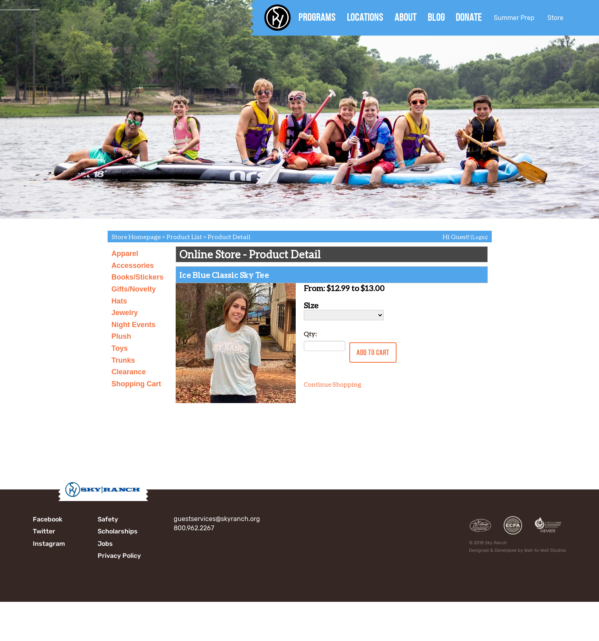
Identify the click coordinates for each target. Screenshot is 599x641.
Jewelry (125, 313)
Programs (317, 17)
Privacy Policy (119, 555)
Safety (108, 519)
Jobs (105, 543)
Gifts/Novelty (134, 289)
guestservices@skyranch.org (217, 519)
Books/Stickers (138, 277)
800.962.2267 (194, 528)
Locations (365, 17)
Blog (436, 17)
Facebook (47, 519)
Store (555, 18)
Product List (184, 236)
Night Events (134, 325)
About (406, 17)
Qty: (310, 333)
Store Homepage (136, 236)
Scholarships (118, 531)
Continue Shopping (332, 384)
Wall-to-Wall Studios (545, 550)
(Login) (479, 237)
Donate (469, 17)
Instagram (49, 543)
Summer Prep (514, 18)
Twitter (44, 531)
